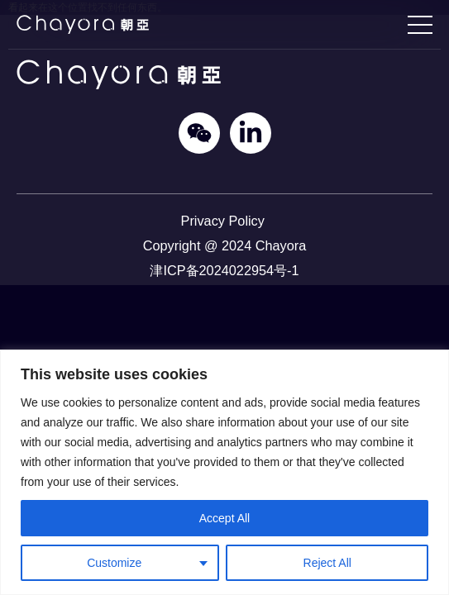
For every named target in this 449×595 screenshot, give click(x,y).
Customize (114, 562)
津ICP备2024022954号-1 (224, 270)
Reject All (327, 562)
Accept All (224, 518)
